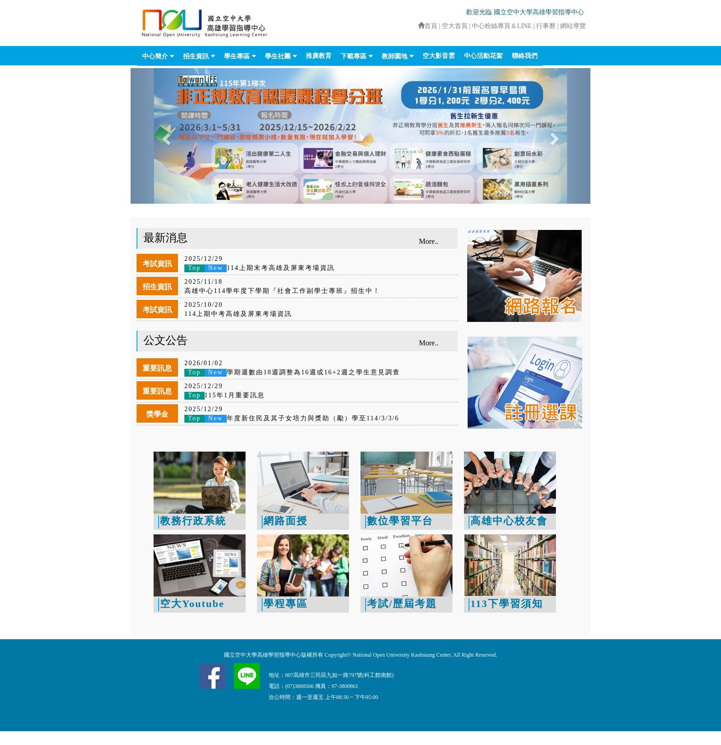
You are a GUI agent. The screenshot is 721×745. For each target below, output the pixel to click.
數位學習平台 (400, 521)
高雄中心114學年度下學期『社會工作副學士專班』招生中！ (282, 290)
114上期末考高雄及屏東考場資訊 (259, 267)
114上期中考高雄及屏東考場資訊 (238, 313)
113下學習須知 (506, 603)
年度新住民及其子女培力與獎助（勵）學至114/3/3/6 (291, 418)
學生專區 (237, 56)
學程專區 (285, 603)
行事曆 (546, 26)
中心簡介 (155, 56)
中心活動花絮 (483, 55)
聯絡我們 (525, 55)
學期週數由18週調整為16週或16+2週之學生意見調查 (292, 372)
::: (414, 26)
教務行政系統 (193, 521)
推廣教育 (319, 55)
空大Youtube (192, 603)
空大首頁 (455, 26)
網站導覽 (573, 26)
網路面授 (285, 521)
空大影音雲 (439, 55)
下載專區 (353, 56)
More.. (429, 241)
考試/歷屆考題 (402, 603)
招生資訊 (196, 56)
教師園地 (394, 56)
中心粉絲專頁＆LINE (502, 26)
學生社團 (278, 56)
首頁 (427, 26)
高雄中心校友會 (509, 521)
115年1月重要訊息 (224, 395)
